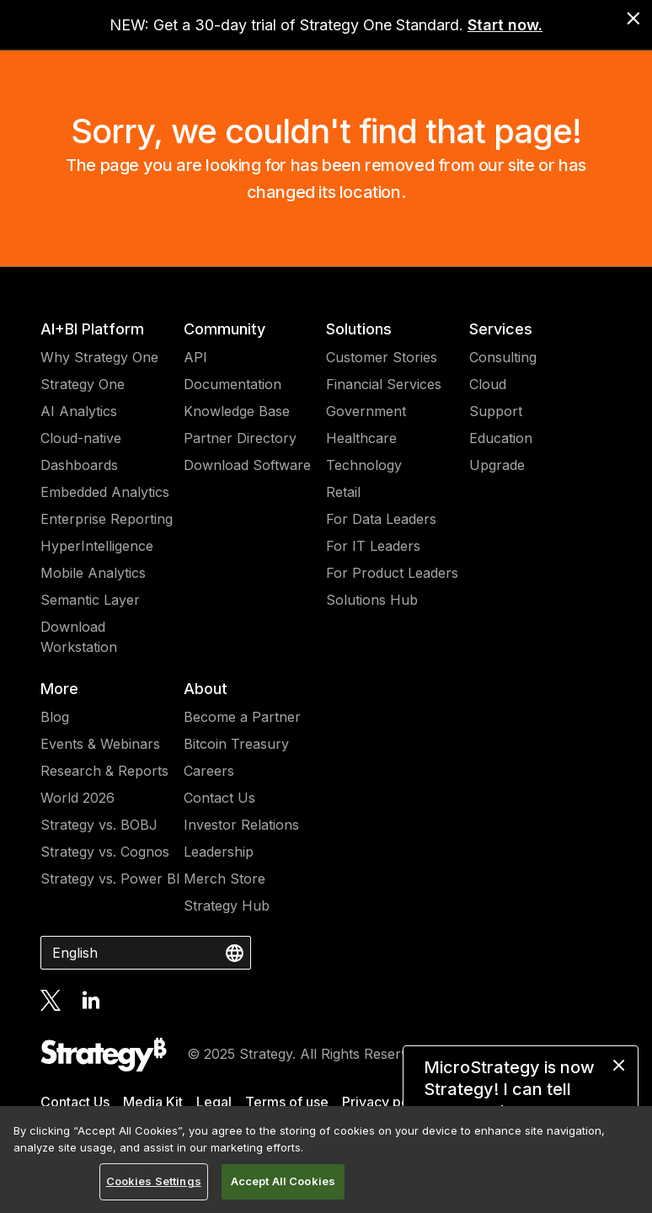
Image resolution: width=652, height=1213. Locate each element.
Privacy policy (386, 1101)
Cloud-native (80, 438)
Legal (214, 1101)
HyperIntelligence (96, 545)
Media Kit (153, 1101)
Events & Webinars (100, 743)
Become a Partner (242, 716)
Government (366, 411)
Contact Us (219, 797)
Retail (343, 492)
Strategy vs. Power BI (110, 878)
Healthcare (361, 438)
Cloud (487, 384)
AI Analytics (78, 411)
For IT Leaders (373, 545)
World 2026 (77, 797)
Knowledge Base (237, 411)
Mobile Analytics (93, 572)
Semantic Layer (90, 599)
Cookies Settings (153, 1181)
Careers (209, 770)
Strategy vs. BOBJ (99, 824)
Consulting (503, 357)
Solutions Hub (372, 599)
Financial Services (383, 384)
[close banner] (633, 18)
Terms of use (287, 1101)
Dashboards (79, 465)
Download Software (247, 465)
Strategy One (82, 384)
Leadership (219, 851)
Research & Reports (104, 770)
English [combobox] (75, 952)
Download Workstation (78, 636)
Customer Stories (381, 357)
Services (500, 329)
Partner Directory (240, 438)
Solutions (359, 329)
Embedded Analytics (104, 492)
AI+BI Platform (92, 329)
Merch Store (224, 878)
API (195, 357)
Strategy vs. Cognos (104, 851)
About (205, 688)
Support (495, 411)
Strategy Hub (227, 905)
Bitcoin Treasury (236, 743)
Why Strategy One (99, 357)
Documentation (232, 384)
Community (224, 329)
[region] (326, 1159)
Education (500, 438)
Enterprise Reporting (106, 518)
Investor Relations (241, 824)
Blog (54, 716)
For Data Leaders (381, 518)
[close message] (619, 1065)
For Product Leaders (392, 572)
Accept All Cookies (283, 1181)
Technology (364, 465)
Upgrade (497, 465)
